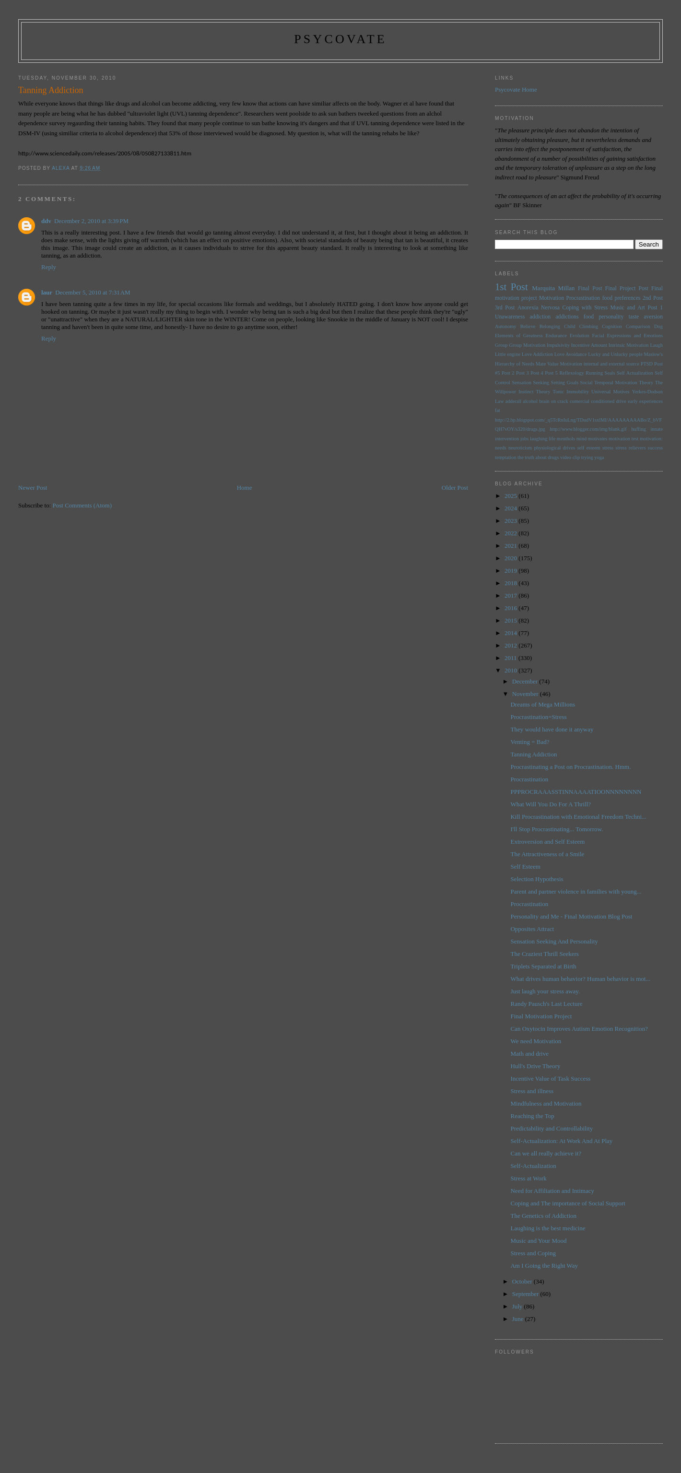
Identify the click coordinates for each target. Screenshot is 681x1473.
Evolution (579, 335)
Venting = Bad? (529, 741)
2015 (511, 620)
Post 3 (522, 373)
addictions (566, 317)
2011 (511, 657)
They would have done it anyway (551, 729)
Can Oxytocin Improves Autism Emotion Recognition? (578, 1028)
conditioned (602, 401)
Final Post (590, 288)
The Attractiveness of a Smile (547, 854)
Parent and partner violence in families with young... (575, 891)
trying (587, 457)
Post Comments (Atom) (82, 505)
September (526, 1293)
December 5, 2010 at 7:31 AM (92, 292)
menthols (566, 438)
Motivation (551, 298)
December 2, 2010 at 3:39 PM (91, 220)
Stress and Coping (533, 1253)
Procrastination (583, 298)
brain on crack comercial (564, 401)
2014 (511, 632)
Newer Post (32, 487)
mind (581, 438)
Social (586, 382)
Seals (610, 373)
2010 (511, 670)
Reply (48, 267)
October (523, 1281)
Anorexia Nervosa (538, 308)
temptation (505, 457)
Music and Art (628, 308)
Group (501, 345)
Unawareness (510, 317)
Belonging (550, 326)
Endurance (555, 335)
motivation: (651, 438)
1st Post (511, 286)
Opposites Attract (532, 928)
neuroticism (520, 447)
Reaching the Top (532, 1115)
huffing (638, 429)
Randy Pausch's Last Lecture (546, 1003)
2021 (511, 545)
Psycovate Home (516, 89)
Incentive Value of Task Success (550, 1078)
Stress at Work (528, 1178)
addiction (540, 317)
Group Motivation (527, 345)
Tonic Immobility (571, 391)
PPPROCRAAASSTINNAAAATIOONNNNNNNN (575, 791)
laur (46, 292)
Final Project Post (626, 288)
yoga (599, 457)
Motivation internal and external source (599, 363)
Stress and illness (531, 1091)
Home (244, 487)
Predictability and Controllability (551, 1128)
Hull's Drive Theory (535, 1066)
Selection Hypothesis (536, 879)
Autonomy (505, 326)
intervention (507, 438)
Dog (658, 326)
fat (497, 410)
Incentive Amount (589, 345)
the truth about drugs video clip (548, 457)
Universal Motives (610, 391)
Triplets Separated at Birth (543, 966)
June (518, 1318)
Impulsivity (558, 345)
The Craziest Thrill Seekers (544, 953)
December (526, 681)
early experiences (645, 401)
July (518, 1306)
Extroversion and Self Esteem (547, 841)
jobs (524, 438)
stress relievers (630, 447)
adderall (513, 401)
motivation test (623, 438)
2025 (511, 495)
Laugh (656, 345)
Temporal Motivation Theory (623, 382)
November (526, 693)
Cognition (612, 326)
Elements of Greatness (519, 335)
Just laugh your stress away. (545, 991)
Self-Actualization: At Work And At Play (561, 1140)
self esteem (588, 447)
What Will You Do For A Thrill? (550, 804)
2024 (511, 508)
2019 (511, 570)
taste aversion (646, 317)
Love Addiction (537, 354)
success (655, 447)
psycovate (340, 39)
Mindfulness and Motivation (545, 1103)
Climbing (588, 326)
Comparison (638, 326)
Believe (528, 326)
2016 (511, 608)
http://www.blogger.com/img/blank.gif (588, 429)
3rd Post (505, 308)
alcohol (530, 401)
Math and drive (529, 1053)
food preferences (621, 298)
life (552, 438)
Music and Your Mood (538, 1240)
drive (621, 401)
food (589, 317)
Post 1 (655, 308)
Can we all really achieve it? (545, 1153)
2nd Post (653, 298)
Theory (543, 391)
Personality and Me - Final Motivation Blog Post (571, 916)
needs (500, 447)
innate (657, 429)
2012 (511, 645)
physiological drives (554, 447)
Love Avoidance (570, 354)
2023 (511, 520)
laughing (538, 438)
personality (611, 317)
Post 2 (508, 373)
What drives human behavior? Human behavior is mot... (580, 978)
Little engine (507, 354)
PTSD (647, 363)
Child (569, 326)
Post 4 (536, 373)
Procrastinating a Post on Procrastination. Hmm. (570, 766)
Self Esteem (525, 866)
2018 (511, 583)
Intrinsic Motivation (629, 345)
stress (607, 447)
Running (594, 373)
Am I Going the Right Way (544, 1265)
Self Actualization (635, 373)
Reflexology (571, 373)
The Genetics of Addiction (543, 1215)
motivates (597, 438)
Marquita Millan (553, 288)
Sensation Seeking (530, 382)
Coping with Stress (585, 308)
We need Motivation (535, 1041)
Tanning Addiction (533, 754)
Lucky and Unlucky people (615, 354)
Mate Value (547, 363)
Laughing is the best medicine (547, 1228)
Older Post (455, 487)
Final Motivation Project (541, 1016)
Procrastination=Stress (538, 716)
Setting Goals (564, 382)
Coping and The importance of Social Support (567, 1203)
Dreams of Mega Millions (542, 704)
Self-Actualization (533, 1165)
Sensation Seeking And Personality (554, 941)
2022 (511, 533)
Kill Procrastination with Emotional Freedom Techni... (578, 816)
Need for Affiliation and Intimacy (552, 1190)
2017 (511, 595)
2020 (511, 558)
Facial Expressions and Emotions (627, 335)
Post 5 (551, 373)
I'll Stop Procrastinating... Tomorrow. (556, 829)
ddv (46, 220)
